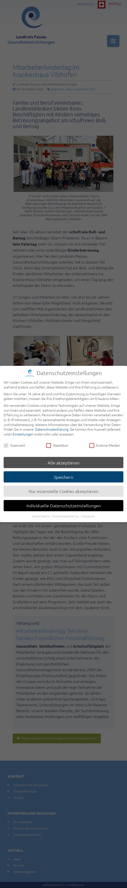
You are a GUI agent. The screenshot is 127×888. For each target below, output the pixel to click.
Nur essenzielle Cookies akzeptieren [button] (63, 488)
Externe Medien (104, 442)
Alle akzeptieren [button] (63, 459)
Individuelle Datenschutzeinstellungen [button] (63, 502)
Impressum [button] (88, 513)
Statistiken (57, 442)
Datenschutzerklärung (51, 426)
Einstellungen (23, 430)
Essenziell (14, 442)
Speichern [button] (63, 474)
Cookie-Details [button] (41, 513)
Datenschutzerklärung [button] (65, 513)
